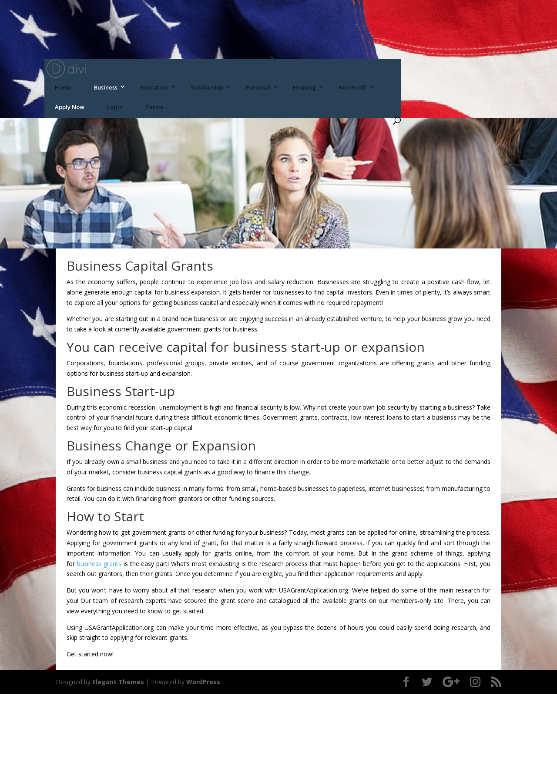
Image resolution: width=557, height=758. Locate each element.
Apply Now (69, 107)
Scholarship (207, 87)
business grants (99, 563)
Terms (154, 107)
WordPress (203, 682)
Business (105, 87)
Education (154, 87)
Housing (304, 87)
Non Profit (352, 87)
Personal (258, 87)
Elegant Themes (118, 682)
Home (63, 87)
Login (115, 107)
